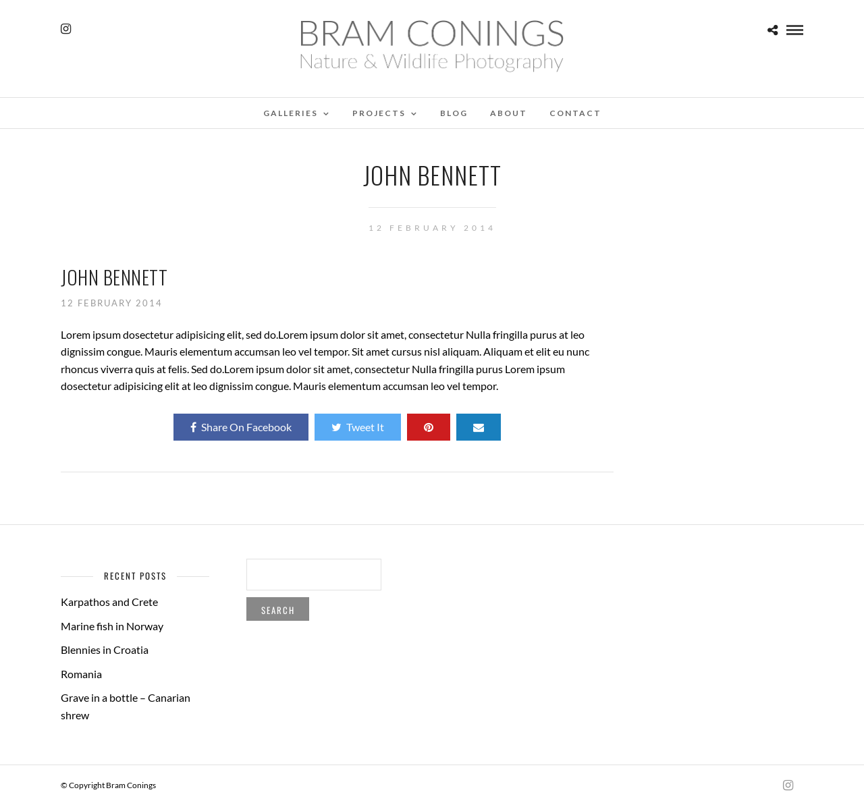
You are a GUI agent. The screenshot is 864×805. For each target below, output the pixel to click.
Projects (379, 113)
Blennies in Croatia (104, 649)
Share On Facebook (241, 426)
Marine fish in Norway (112, 625)
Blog (454, 113)
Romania (81, 673)
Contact (575, 113)
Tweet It (357, 426)
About (508, 113)
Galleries (290, 113)
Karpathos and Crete (109, 601)
